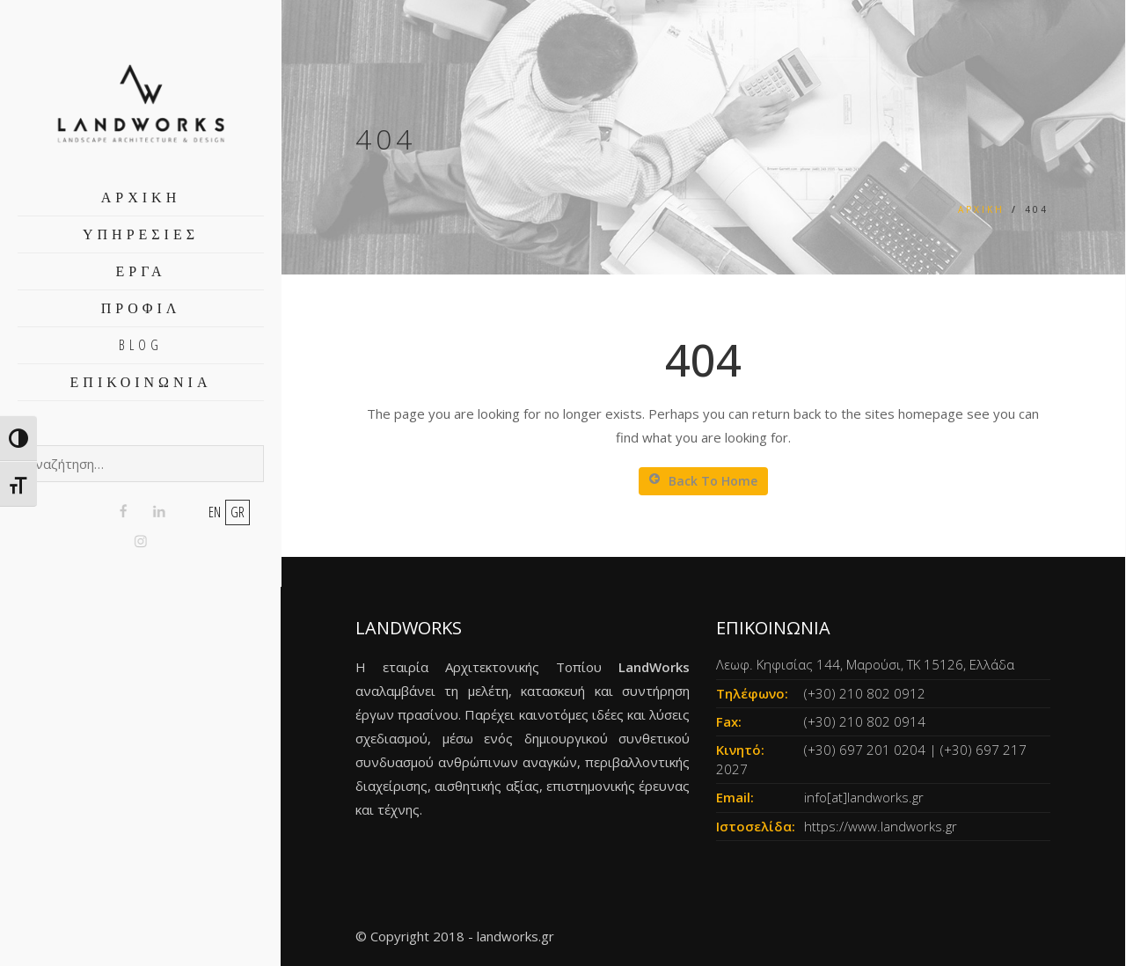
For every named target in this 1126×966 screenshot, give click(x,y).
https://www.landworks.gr (880, 826)
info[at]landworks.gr (864, 797)
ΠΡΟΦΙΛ (141, 308)
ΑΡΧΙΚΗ (140, 197)
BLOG (141, 345)
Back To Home (703, 480)
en (214, 512)
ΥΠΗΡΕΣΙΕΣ (141, 234)
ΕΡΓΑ (141, 271)
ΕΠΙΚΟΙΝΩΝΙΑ (141, 382)
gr (237, 512)
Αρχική (981, 209)
